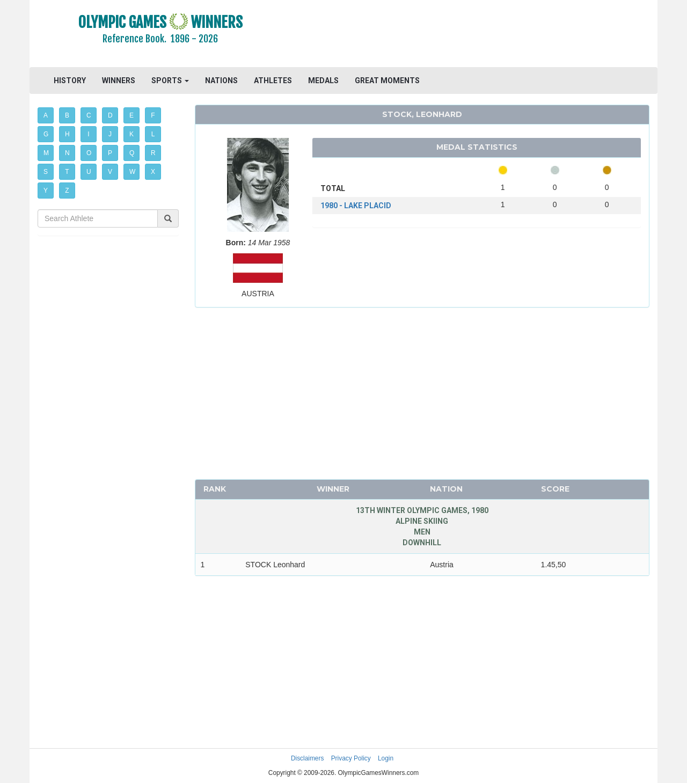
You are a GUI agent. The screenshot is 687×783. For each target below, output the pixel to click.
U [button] (88, 171)
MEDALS (323, 80)
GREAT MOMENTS (387, 80)
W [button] (132, 171)
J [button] (110, 134)
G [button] (45, 134)
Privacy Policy (351, 758)
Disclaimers (307, 758)
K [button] (131, 134)
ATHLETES (273, 80)
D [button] (110, 115)
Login (385, 758)
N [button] (67, 153)
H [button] (67, 134)
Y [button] (45, 190)
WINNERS (118, 80)
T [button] (67, 171)
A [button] (45, 115)
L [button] (153, 134)
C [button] (88, 115)
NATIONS (221, 80)
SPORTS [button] (170, 80)
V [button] (110, 171)
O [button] (88, 153)
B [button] (67, 115)
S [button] (45, 171)
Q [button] (131, 153)
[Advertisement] (474, 35)
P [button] (110, 153)
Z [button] (67, 190)
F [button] (153, 115)
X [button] (153, 171)
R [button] (153, 153)
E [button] (131, 115)
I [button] (88, 134)
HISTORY (70, 80)
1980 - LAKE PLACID (355, 205)
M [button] (46, 153)
